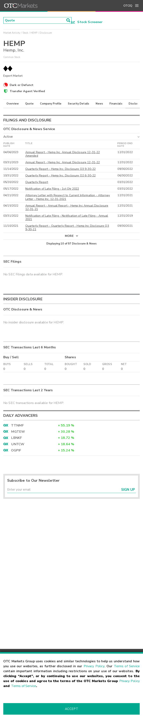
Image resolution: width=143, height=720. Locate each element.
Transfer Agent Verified (27, 91)
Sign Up (128, 490)
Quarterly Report (36, 182)
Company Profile (50, 104)
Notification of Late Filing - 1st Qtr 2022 (52, 189)
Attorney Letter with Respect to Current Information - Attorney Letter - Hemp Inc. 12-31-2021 (67, 197)
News (99, 104)
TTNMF (17, 425)
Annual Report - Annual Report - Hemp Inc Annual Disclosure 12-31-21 (66, 207)
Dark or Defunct (21, 84)
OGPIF (16, 451)
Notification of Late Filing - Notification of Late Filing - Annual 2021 (66, 217)
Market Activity (11, 32)
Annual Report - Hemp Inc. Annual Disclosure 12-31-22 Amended (62, 154)
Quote (29, 104)
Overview (12, 104)
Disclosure (136, 104)
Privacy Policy (94, 666)
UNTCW (17, 444)
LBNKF (16, 438)
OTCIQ (127, 6)
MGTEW (18, 432)
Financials (115, 104)
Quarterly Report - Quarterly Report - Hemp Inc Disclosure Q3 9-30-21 (67, 227)
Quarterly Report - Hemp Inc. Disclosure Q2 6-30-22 (60, 176)
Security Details (78, 104)
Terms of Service (127, 666)
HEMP (34, 32)
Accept (71, 709)
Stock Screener (87, 22)
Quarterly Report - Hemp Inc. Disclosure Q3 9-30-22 (60, 169)
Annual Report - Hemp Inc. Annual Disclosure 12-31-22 (62, 163)
